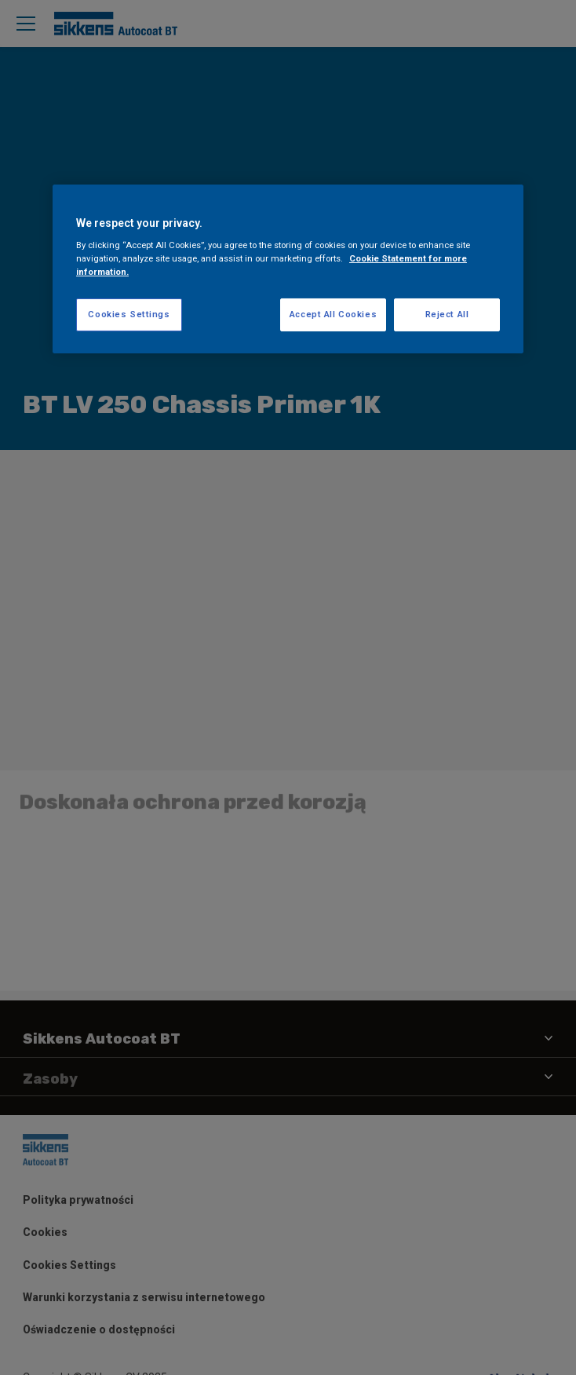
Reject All (447, 314)
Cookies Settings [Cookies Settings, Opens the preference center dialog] (129, 314)
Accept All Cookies (333, 314)
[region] (288, 269)
